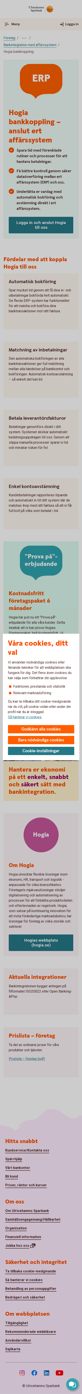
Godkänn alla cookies (41, 729)
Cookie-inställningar (41, 751)
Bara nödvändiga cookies (41, 740)
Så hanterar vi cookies (25, 717)
